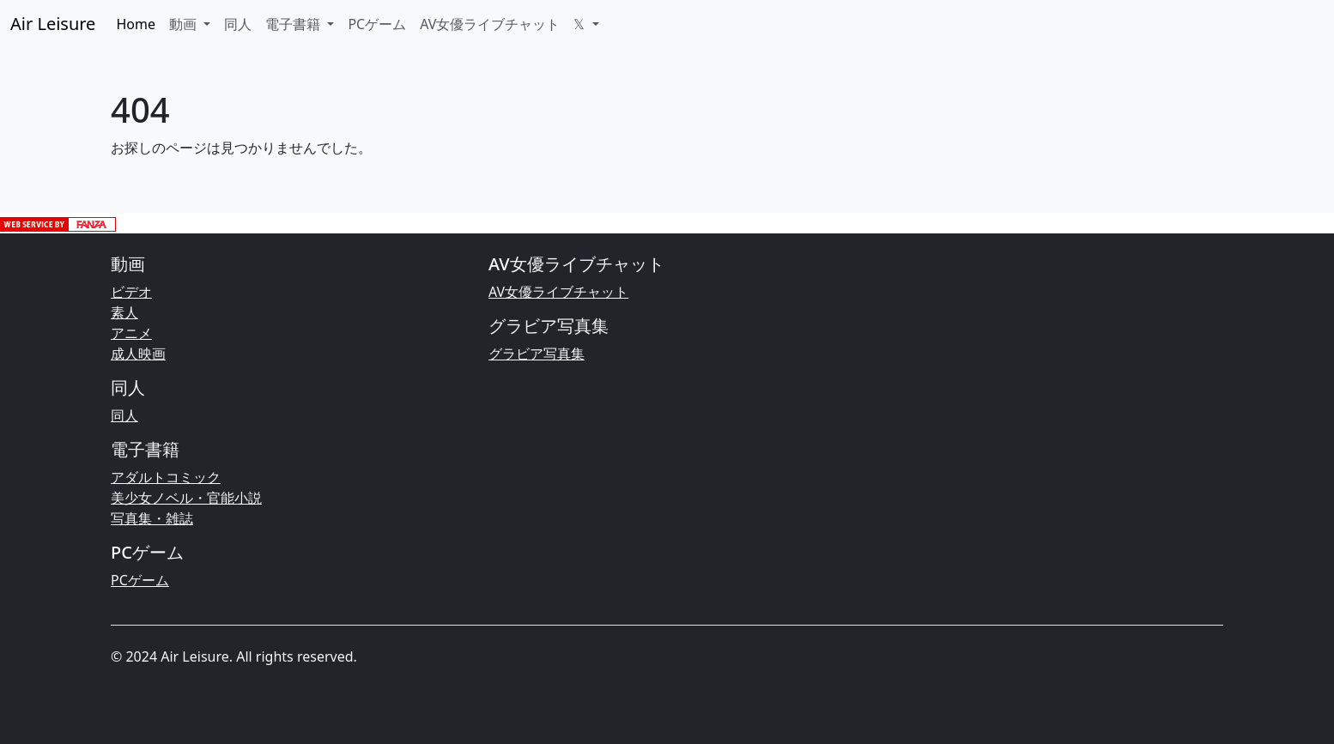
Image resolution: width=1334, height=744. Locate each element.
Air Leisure (52, 23)
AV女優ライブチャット (490, 24)
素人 (124, 312)
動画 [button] (184, 24)
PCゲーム (377, 24)
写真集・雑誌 (152, 518)
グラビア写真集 (536, 353)
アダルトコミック (166, 477)
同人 (238, 24)
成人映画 (138, 353)
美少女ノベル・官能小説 (186, 497)
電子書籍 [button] (294, 24)
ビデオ (131, 291)
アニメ (131, 333)
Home (135, 24)
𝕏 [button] (580, 24)
